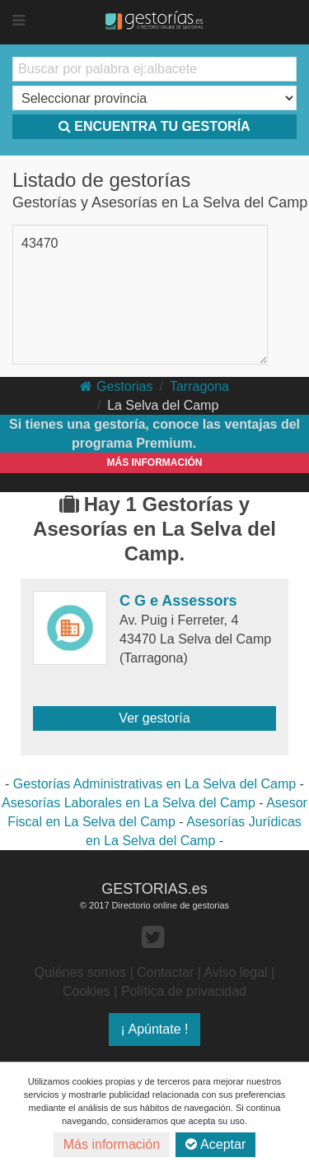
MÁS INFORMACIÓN (155, 462)
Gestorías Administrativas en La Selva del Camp (154, 784)
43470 (40, 243)
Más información (111, 1144)
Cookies (86, 991)
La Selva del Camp (162, 405)
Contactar (165, 972)
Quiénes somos (80, 972)
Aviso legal (236, 972)
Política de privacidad (183, 991)
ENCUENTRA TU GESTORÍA (154, 126)
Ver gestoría (154, 718)
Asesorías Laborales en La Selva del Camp (128, 803)
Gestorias (116, 386)
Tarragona (199, 386)
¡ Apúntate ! (155, 1029)
